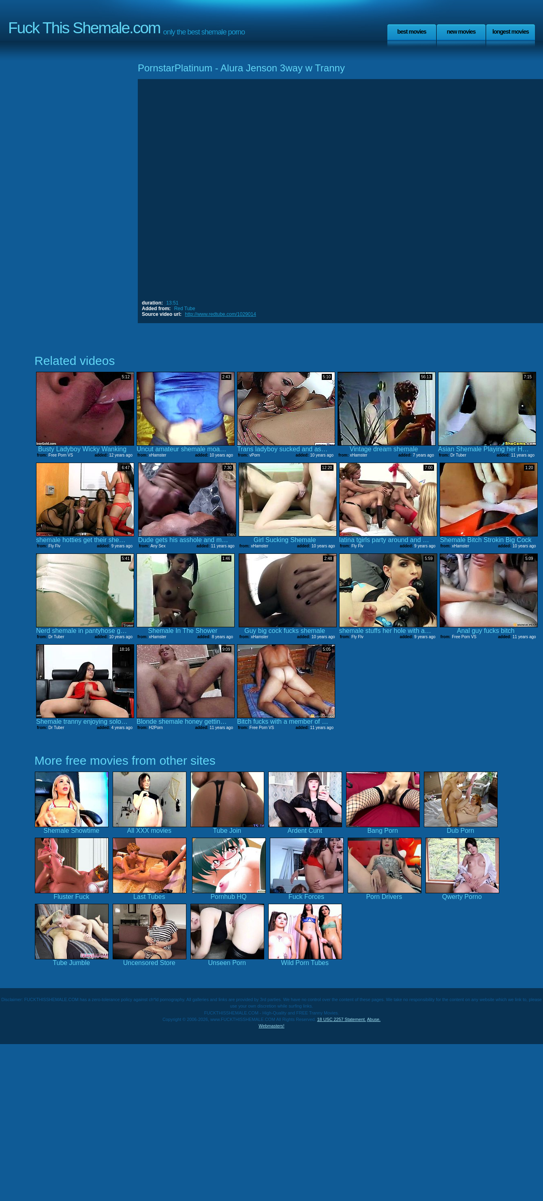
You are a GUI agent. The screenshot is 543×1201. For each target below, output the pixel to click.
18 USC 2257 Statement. (341, 1019)
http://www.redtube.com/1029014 (220, 314)
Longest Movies (510, 31)
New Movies (461, 31)
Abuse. (374, 1019)
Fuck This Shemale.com (84, 27)
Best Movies (411, 31)
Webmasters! (271, 1025)
